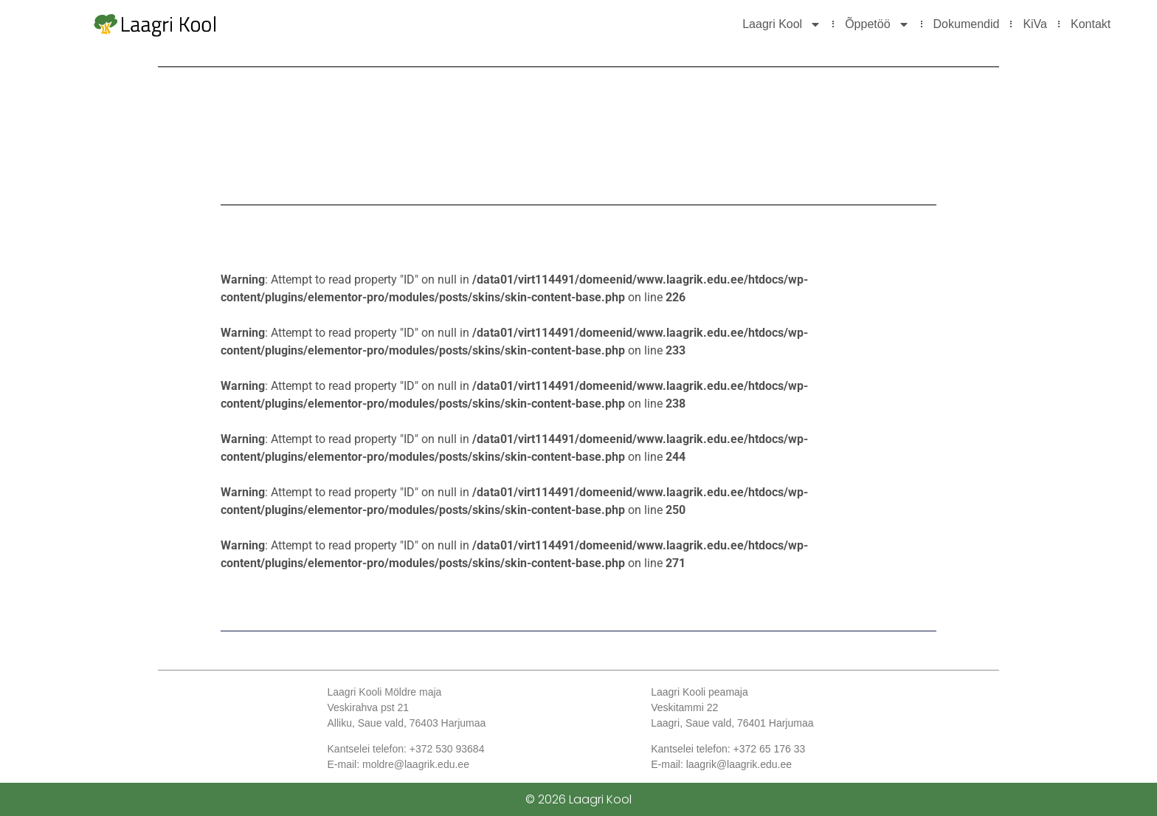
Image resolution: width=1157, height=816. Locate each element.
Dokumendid (966, 24)
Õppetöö (877, 24)
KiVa (1035, 24)
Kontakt (1091, 24)
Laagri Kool (781, 24)
